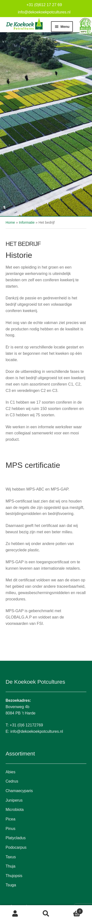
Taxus (11, 857)
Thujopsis (14, 876)
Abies (10, 772)
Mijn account (15, 913)
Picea (10, 819)
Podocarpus (16, 847)
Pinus (10, 829)
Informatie (27, 222)
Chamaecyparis (19, 791)
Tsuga (11, 885)
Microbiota (15, 809)
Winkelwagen (72, 910)
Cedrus (12, 781)
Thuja (10, 866)
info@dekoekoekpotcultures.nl (44, 12)
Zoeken (46, 913)
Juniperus (14, 800)
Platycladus (16, 838)
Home (10, 222)
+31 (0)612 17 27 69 (44, 5)
